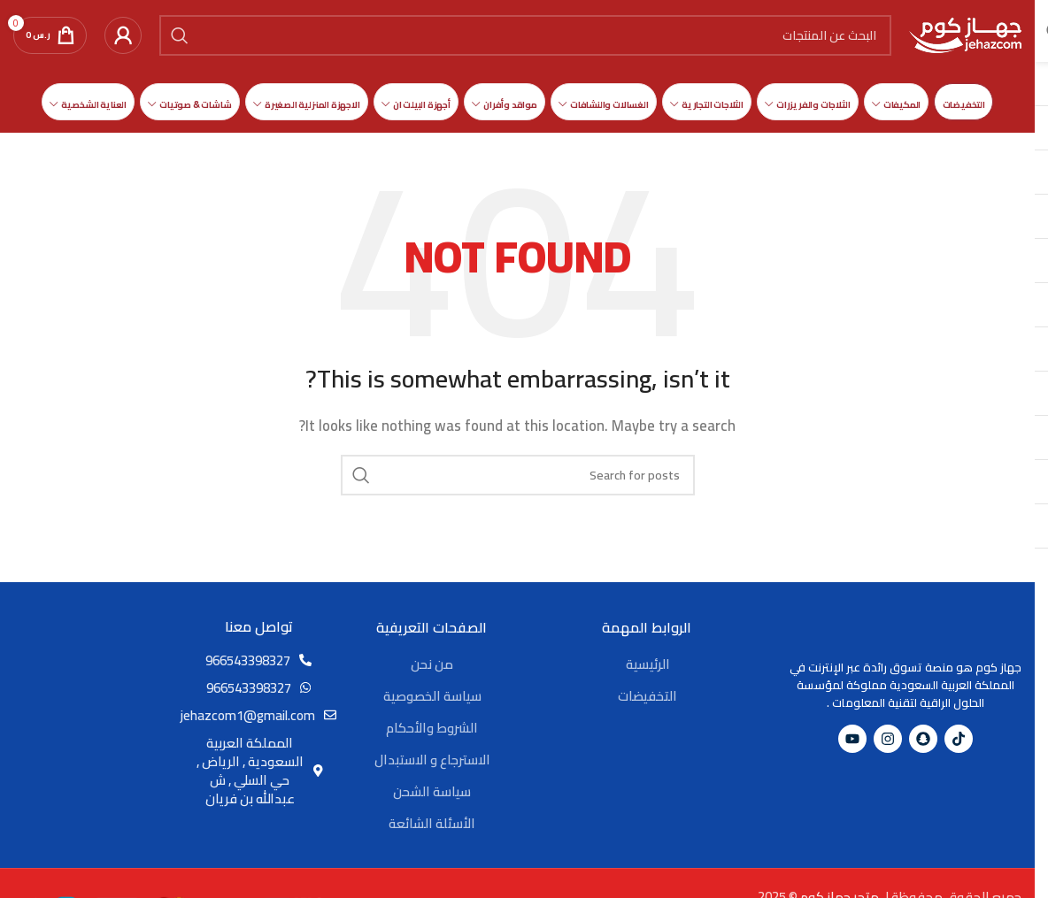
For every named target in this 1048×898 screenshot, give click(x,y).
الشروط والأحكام (432, 727)
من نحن (432, 664)
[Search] (525, 35)
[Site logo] (965, 34)
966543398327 (247, 660)
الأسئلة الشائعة (432, 823)
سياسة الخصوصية (432, 696)
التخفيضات (647, 696)
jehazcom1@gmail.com (248, 715)
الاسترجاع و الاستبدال (432, 759)
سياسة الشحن (432, 791)
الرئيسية (648, 664)
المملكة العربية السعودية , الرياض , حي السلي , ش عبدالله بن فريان (250, 770)
